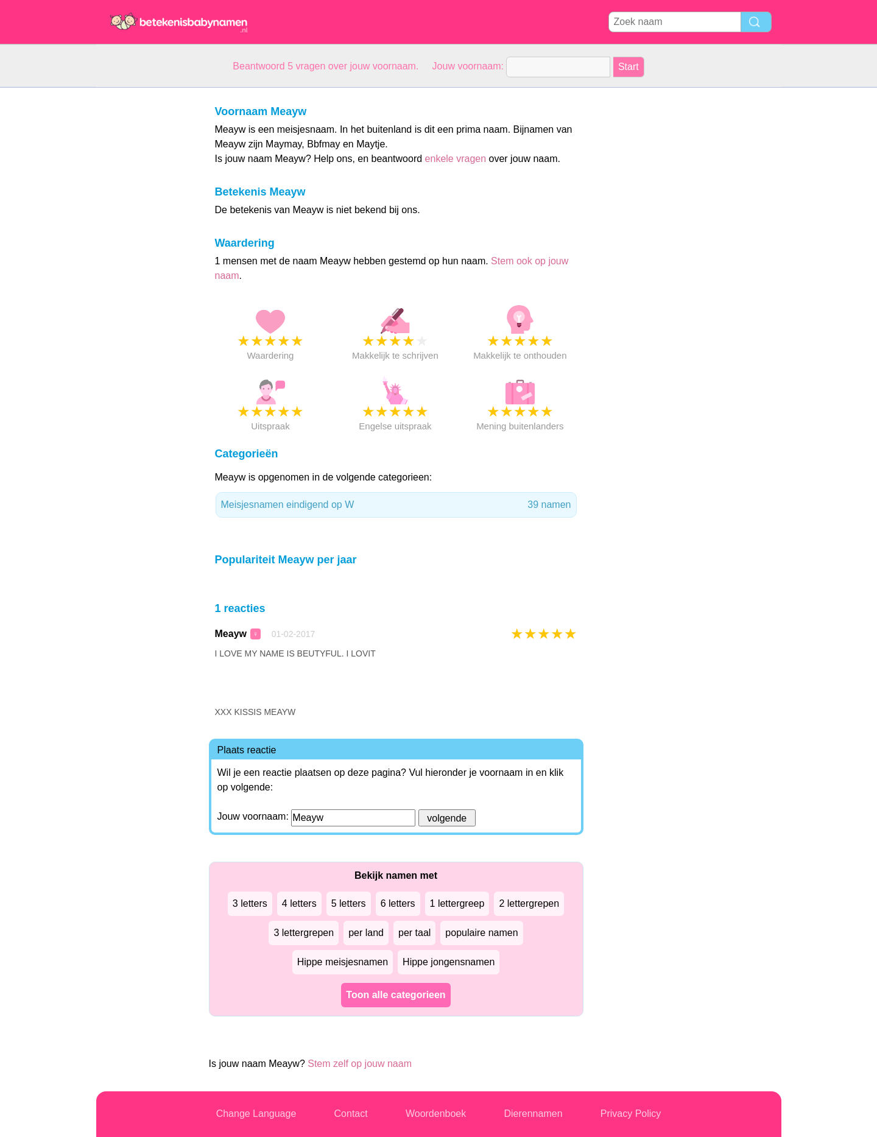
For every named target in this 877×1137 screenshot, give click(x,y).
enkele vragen (456, 158)
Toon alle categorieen (395, 995)
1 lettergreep (457, 903)
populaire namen (481, 933)
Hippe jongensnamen (449, 962)
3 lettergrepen (303, 933)
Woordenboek (436, 1113)
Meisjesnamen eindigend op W (396, 505)
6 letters (398, 903)
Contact (351, 1113)
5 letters (348, 903)
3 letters (250, 903)
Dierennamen (533, 1113)
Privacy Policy (631, 1113)
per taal (414, 933)
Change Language (256, 1113)
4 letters (299, 903)
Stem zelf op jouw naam (360, 1063)
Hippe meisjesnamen (342, 962)
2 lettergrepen (529, 903)
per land (366, 933)
